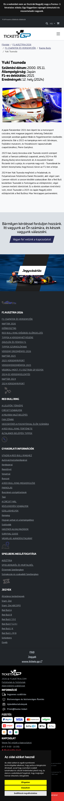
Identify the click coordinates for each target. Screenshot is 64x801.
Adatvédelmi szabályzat (13, 685)
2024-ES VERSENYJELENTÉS (16, 374)
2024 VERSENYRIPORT (13, 383)
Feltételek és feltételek (13, 682)
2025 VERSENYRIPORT (13, 360)
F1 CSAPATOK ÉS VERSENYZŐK (20, 48)
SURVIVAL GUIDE (10, 533)
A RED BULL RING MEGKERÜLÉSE (18, 483)
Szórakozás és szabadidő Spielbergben (20, 574)
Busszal (5, 478)
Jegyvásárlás (32, 270)
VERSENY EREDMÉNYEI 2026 (16, 351)
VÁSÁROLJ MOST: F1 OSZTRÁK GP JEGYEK (22, 369)
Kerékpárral (7, 464)
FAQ (32, 652)
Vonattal (6, 473)
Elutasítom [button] (25, 788)
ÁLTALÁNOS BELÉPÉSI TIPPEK (17, 433)
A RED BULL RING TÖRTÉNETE (17, 428)
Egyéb (4, 642)
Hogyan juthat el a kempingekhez (18, 519)
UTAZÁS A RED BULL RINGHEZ (17, 455)
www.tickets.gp (32, 661)
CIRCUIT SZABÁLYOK (12, 410)
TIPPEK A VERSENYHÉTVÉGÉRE (17, 337)
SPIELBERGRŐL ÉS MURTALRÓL (17, 565)
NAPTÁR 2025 (9, 355)
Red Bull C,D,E (9, 619)
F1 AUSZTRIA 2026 (21, 44)
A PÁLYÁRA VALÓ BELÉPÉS (15, 414)
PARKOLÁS (7, 487)
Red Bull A (7, 610)
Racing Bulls (45, 48)
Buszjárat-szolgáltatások (14, 492)
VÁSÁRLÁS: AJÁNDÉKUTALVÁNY (17, 538)
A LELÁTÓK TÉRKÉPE (12, 405)
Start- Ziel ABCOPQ (11, 605)
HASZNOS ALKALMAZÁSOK (15, 529)
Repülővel (6, 469)
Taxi (4, 496)
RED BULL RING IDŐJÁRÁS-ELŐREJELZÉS (22, 332)
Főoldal (5, 44)
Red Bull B (7, 614)
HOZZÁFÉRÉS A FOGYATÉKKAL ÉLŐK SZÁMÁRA (25, 424)
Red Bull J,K (7, 628)
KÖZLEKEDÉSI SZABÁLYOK (15, 506)
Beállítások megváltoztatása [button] (25, 793)
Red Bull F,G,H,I (9, 623)
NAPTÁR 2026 (9, 323)
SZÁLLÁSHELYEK (10, 510)
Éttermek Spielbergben (13, 569)
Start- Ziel (7, 600)
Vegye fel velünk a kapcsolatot (32, 239)
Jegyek (32, 656)
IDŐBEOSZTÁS (9, 328)
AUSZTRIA (7, 560)
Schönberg (7, 637)
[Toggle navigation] (58, 34)
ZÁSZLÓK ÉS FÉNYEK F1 (14, 342)
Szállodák (6, 524)
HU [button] (51, 23)
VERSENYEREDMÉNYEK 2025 (16, 365)
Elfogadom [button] (25, 782)
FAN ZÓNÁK (8, 419)
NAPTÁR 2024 (9, 378)
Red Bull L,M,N (9, 633)
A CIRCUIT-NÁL (9, 501)
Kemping (6, 515)
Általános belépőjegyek (13, 596)
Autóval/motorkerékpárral (14, 460)
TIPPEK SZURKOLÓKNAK (14, 346)
